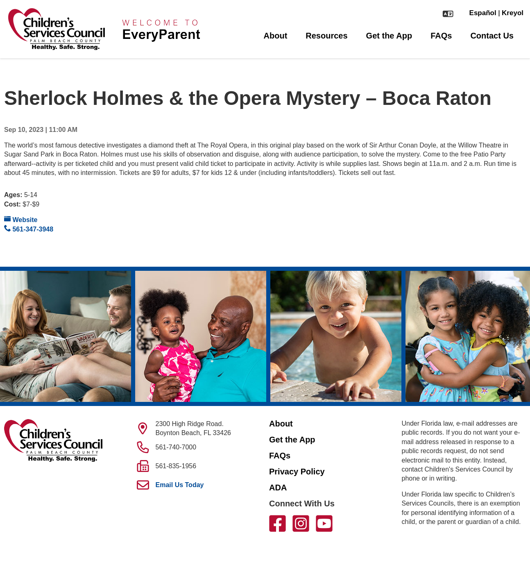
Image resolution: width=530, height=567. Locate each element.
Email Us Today (180, 484)
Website (21, 219)
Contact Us (492, 35)
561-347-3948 (28, 229)
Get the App (389, 35)
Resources (326, 35)
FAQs (441, 35)
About (276, 35)
